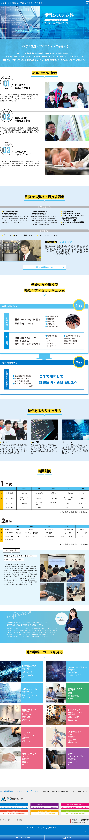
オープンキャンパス (22, 837)
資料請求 (67, 837)
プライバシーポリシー (7, 824)
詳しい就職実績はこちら (48, 268)
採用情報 (21, 824)
